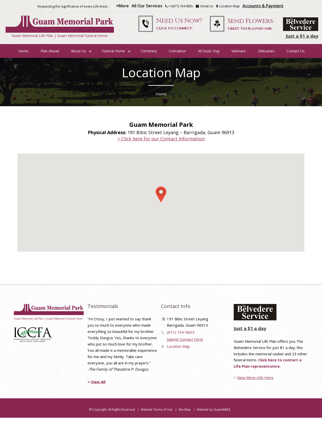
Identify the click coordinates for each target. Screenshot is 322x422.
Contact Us (296, 55)
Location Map (228, 6)
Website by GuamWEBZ (213, 413)
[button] (161, 198)
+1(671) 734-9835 (180, 6)
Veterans (238, 55)
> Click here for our (161, 143)
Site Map (185, 413)
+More (122, 6)
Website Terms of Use (156, 413)
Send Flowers (250, 27)
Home (23, 55)
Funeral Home (113, 55)
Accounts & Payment (263, 6)
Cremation (177, 55)
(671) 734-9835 (180, 336)
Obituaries (266, 55)
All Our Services (147, 6)
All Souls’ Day (209, 55)
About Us (78, 55)
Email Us (204, 6)
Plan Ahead (50, 55)
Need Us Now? (177, 26)
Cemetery (149, 55)
